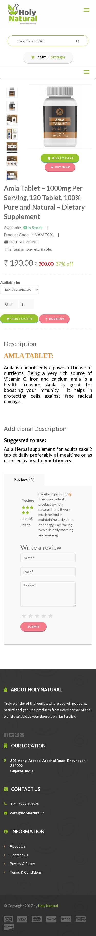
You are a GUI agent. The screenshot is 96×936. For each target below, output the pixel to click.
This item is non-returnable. (28, 249)
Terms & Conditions (23, 872)
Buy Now (60, 167)
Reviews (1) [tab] (24, 479)
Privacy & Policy (19, 863)
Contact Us (16, 855)
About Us (14, 846)
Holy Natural (48, 905)
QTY (9, 304)
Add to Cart (60, 158)
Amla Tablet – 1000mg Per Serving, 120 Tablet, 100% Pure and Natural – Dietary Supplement (44, 202)
